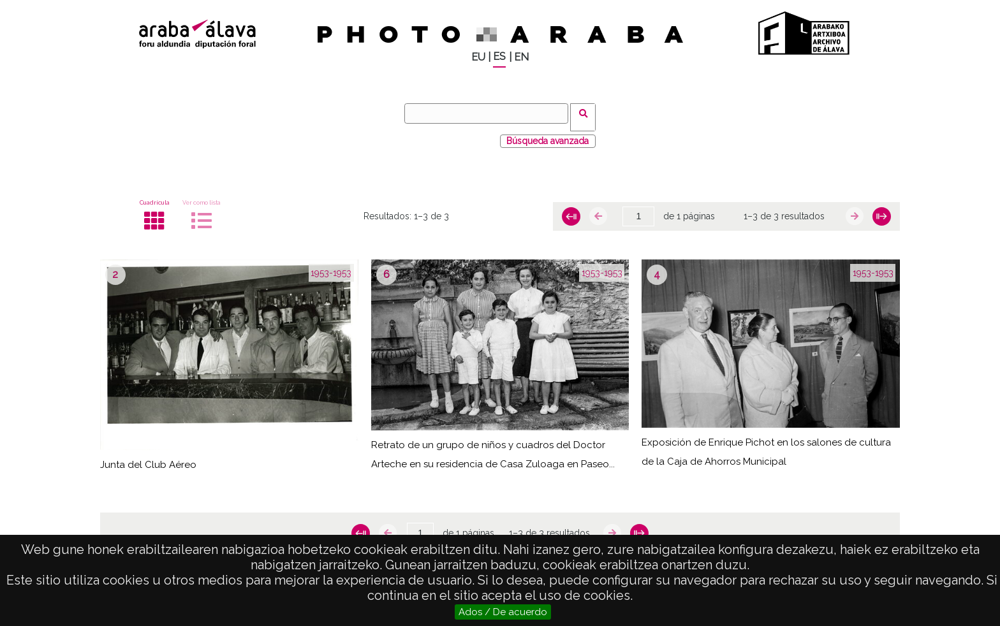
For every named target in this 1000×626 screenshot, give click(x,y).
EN (521, 57)
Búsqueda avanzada (547, 133)
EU (478, 57)
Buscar (587, 112)
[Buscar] (490, 113)
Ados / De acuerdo (503, 612)
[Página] (638, 209)
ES (499, 56)
